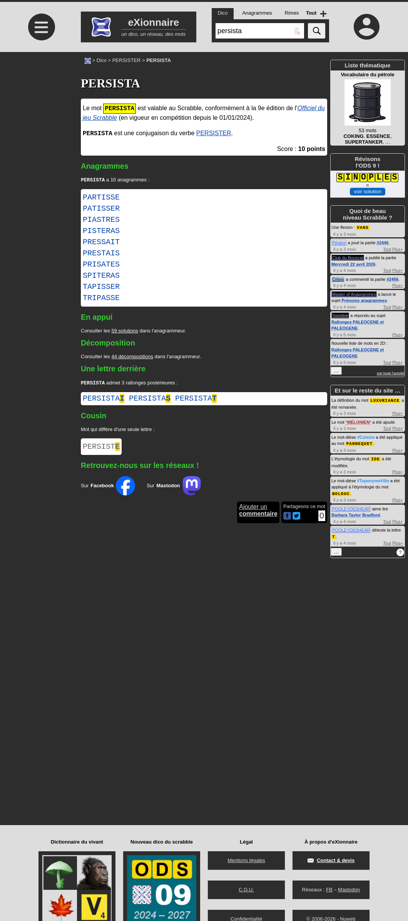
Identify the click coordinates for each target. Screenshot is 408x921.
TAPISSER (101, 287)
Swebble (340, 315)
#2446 (383, 242)
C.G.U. (246, 889)
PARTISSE (101, 198)
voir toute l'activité (390, 373)
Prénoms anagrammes (364, 300)
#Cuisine (366, 436)
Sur (108, 488)
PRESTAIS (101, 254)
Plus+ (397, 249)
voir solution (367, 192)
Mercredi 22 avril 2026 (353, 264)
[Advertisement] (40, 116)
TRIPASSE (101, 299)
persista (103, 400)
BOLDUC (341, 492)
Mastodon (349, 889)
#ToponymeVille (373, 479)
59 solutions (124, 331)
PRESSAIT (101, 243)
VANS (362, 227)
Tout (387, 249)
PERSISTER (126, 60)
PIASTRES (101, 220)
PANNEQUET (359, 442)
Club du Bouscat (347, 257)
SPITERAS (101, 276)
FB (329, 889)
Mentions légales (246, 860)
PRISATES (101, 265)
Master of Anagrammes (354, 294)
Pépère (339, 242)
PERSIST (101, 449)
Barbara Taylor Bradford (355, 513)
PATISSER (101, 209)
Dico (102, 60)
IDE (375, 457)
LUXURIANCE (385, 400)
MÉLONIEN (358, 421)
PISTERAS (101, 232)
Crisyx (338, 279)
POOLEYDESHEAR (351, 507)
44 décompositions (132, 357)
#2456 (392, 279)
